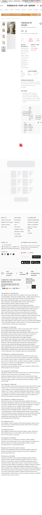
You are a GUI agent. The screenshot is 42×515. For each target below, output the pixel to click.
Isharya (12, 355)
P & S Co (10, 439)
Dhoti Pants (16, 376)
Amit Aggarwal (12, 313)
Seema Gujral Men (25, 347)
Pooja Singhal (20, 295)
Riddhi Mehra (26, 307)
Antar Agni (34, 295)
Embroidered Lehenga (25, 423)
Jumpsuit (37, 391)
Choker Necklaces (6, 411)
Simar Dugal (4, 320)
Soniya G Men (34, 347)
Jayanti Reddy (14, 301)
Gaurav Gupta (31, 310)
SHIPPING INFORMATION (33, 220)
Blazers (8, 389)
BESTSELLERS (17, 220)
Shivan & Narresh (26, 300)
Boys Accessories (14, 434)
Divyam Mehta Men (6, 330)
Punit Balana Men (14, 337)
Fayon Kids (4, 439)
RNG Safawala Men (34, 345)
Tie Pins (11, 387)
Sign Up (34, 286)
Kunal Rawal (4, 334)
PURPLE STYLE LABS (6, 220)
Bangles (28, 401)
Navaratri (34, 449)
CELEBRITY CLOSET (18, 229)
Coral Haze (4, 364)
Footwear (16, 396)
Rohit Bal (10, 308)
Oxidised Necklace (17, 411)
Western (38, 392)
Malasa (10, 320)
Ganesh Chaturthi (11, 451)
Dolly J (24, 296)
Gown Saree (19, 379)
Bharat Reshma (5, 335)
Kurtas (26, 386)
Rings (23, 401)
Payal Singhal (22, 310)
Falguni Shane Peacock (33, 296)
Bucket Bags (21, 414)
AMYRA (19, 364)
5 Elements (28, 362)
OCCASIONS (17, 233)
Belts (36, 411)
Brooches (25, 396)
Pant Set (3, 396)
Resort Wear (33, 376)
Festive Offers (5, 381)
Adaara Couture (15, 322)
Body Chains (36, 402)
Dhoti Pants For (30, 424)
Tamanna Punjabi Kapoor (33, 322)
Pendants (24, 404)
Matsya (30, 318)
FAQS (29, 230)
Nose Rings (4, 402)
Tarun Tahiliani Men (6, 339)
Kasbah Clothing (32, 342)
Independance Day (13, 449)
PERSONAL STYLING (19, 231)
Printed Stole (16, 418)
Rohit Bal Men (23, 332)
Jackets (14, 377)
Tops (19, 374)
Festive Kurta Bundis (15, 394)
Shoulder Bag (4, 416)
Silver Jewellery (26, 408)
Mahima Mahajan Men (16, 344)
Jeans (27, 389)
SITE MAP (30, 233)
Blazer (20, 433)
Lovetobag (37, 361)
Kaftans (23, 374)
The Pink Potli (12, 357)
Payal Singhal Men (6, 345)
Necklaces (4, 401)
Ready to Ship (33, 379)
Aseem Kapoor (22, 324)
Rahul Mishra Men (23, 345)
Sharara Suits (35, 423)
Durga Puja (20, 451)
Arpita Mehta (14, 318)
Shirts (16, 386)
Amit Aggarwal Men (25, 337)
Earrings (9, 401)
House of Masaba (5, 318)
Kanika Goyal (5, 317)
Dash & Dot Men (9, 328)
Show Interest (30, 39)
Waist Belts (31, 413)
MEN (10, 1)
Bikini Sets (4, 377)
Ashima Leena (20, 312)
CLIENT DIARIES (18, 236)
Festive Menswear (32, 394)
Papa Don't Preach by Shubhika (9, 305)
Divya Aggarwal (23, 315)
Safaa (30, 320)
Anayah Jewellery (28, 361)
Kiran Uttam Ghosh (29, 301)
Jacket (16, 433)
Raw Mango (4, 295)
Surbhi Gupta (16, 320)
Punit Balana (29, 305)
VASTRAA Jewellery (33, 357)
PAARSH (32, 344)
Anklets (10, 404)
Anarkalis (9, 372)
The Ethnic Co (25, 334)
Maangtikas (11, 402)
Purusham (32, 334)
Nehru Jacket (10, 386)
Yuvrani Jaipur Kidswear (23, 441)
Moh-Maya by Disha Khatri (22, 355)
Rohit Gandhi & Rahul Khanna (21, 308)
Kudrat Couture (5, 344)
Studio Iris (23, 322)
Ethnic (33, 392)
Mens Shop (24, 394)
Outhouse (24, 357)
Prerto (12, 367)
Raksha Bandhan (26, 449)
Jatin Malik (21, 339)
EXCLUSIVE (16, 222)
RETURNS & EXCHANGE (33, 222)
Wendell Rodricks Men (15, 349)
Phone (31, 252)
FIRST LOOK (4, 227)
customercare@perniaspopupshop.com (12, 248)
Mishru (13, 303)
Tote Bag (34, 414)
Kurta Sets (15, 372)
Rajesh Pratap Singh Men (18, 330)
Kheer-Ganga (17, 334)
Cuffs (14, 401)
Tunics (28, 374)
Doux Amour (4, 362)
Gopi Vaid (33, 317)
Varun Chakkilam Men (18, 351)
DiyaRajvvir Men (5, 342)
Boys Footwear (5, 434)
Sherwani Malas (21, 392)
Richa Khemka (37, 320)
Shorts (36, 387)
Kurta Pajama (34, 389)
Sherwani (21, 386)
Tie (21, 396)
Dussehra (3, 451)
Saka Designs (22, 443)
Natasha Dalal (12, 295)
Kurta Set (3, 424)
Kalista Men (24, 342)
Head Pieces (29, 402)
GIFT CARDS (17, 227)
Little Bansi (16, 439)
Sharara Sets (13, 374)
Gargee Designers (15, 342)
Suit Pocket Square (19, 387)
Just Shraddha (35, 359)
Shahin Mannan (6, 324)
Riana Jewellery (18, 361)
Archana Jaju (24, 320)
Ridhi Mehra (11, 300)
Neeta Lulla (4, 313)
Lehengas (3, 372)
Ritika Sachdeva (5, 367)
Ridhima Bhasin (35, 307)
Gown (7, 374)
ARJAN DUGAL (34, 340)
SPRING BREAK (5, 349)
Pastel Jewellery (27, 406)
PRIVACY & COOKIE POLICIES (32, 227)
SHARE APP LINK (36, 256)
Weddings (32, 451)
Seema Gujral (33, 308)
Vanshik (28, 330)
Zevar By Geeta (13, 359)
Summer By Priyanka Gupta (27, 298)
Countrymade (25, 328)
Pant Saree (26, 379)
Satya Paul (28, 295)
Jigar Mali (7, 322)
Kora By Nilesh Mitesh (30, 351)
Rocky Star (4, 298)
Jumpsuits (19, 377)
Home (2, 18)
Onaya (33, 300)
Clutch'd (19, 357)
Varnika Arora (33, 355)
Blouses (4, 379)
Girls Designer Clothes (7, 423)
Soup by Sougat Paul (23, 317)
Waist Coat (5, 387)
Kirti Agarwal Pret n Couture (8, 444)
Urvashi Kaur (14, 324)
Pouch (25, 413)
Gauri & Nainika (5, 301)
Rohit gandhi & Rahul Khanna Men (10, 332)
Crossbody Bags (13, 414)
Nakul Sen (18, 303)
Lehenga (16, 423)
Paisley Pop (28, 366)
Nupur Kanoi (25, 303)
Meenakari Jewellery (33, 404)
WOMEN (4, 1)
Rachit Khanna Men (6, 340)
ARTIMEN (14, 340)
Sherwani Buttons (20, 389)
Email (23, 252)
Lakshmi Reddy (30, 439)
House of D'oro (5, 361)
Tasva (2, 328)
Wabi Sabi (30, 332)
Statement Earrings (6, 409)
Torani (34, 318)
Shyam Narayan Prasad (34, 315)
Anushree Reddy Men (30, 339)
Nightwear (37, 377)
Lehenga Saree (11, 379)
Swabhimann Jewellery (24, 359)
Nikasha (27, 312)
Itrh (3, 322)
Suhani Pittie (35, 366)
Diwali (3, 449)
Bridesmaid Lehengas (7, 376)
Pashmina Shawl (27, 416)
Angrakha (16, 391)
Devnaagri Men (5, 337)
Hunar (6, 359)
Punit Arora (15, 345)
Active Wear (10, 396)
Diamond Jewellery (16, 408)
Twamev (11, 334)
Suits (30, 386)
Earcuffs (22, 402)
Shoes (27, 411)
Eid (20, 449)
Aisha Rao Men (26, 340)
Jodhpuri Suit (4, 391)
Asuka (35, 332)
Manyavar (18, 300)
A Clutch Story (12, 362)
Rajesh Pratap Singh (17, 307)
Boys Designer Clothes (7, 431)
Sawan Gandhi (23, 318)
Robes (31, 387)
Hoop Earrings (36, 409)
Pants (34, 386)
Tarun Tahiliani (14, 310)
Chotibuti (22, 439)
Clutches (14, 413)
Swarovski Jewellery (6, 406)
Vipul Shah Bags (12, 364)
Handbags (20, 413)
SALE (15, 224)
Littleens (15, 443)
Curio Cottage (5, 355)
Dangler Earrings (16, 409)
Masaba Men (26, 344)
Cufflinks (28, 392)
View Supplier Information (34, 49)
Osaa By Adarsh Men (13, 298)
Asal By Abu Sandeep (16, 296)
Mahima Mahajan (5, 303)
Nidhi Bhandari (21, 362)
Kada (23, 411)
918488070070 (37, 2)
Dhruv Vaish (17, 328)
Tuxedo (11, 391)
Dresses (3, 374)
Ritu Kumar (4, 308)
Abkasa (19, 340)
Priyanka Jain (13, 317)
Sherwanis (37, 372)
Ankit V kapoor (34, 328)
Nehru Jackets (27, 431)
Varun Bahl (32, 312)
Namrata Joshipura (22, 313)
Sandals (32, 411)
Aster (2, 359)
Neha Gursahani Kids (6, 443)
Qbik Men (14, 339)
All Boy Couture (30, 443)
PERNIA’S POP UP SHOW (7, 222)
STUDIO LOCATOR (5, 224)
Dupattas (31, 377)
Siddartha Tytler (5, 310)
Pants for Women (25, 376)
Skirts (9, 377)
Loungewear (12, 392)
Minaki (11, 361)
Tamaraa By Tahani (26, 24)
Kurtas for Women (28, 372)
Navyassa (13, 441)
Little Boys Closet (5, 441)
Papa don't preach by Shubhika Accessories (12, 366)
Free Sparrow (34, 441)
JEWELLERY (17, 1)
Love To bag (4, 357)
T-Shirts (3, 389)
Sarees (21, 372)
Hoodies (27, 387)
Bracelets (19, 401)
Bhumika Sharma (32, 313)
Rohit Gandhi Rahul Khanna (8, 312)
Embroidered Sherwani (7, 433)
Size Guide (38, 39)
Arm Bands (4, 404)
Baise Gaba (4, 300)
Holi (7, 449)
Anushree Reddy (5, 296)
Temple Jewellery (5, 408)
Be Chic (34, 362)
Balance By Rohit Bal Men (28, 349)
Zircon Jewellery (17, 406)
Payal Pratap (22, 305)
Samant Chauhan (5, 315)
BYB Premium (20, 444)
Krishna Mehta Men (27, 335)
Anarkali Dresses (15, 424)
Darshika (12, 335)
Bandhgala (23, 391)
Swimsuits (25, 377)
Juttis (2, 413)
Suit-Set (13, 389)
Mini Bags (28, 414)
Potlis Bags (8, 413)
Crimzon (17, 367)
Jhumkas (24, 409)
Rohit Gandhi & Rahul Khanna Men (10, 347)
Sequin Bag (12, 416)
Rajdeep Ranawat (6, 307)
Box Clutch (19, 416)
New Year (12, 452)
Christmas (26, 451)
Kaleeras (17, 402)
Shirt (24, 433)
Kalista (21, 301)
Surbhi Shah (14, 315)
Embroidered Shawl (6, 418)
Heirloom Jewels (17, 404)
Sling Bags (5, 414)
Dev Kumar (18, 335)
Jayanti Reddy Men (6, 351)
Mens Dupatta (30, 391)
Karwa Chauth (5, 452)
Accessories (5, 392)
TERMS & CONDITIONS (33, 224)
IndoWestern (5, 394)
